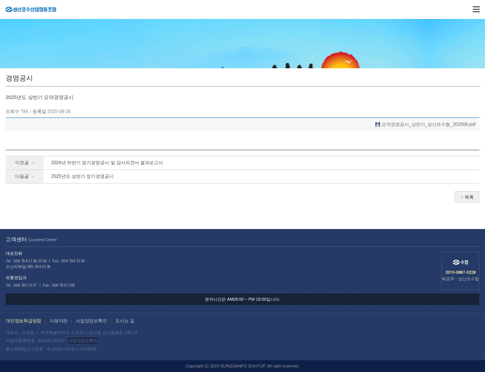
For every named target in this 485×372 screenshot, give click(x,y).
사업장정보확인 (91, 321)
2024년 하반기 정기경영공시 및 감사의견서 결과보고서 (107, 162)
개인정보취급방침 (23, 321)
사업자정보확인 (82, 340)
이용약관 (58, 321)
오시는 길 (124, 321)
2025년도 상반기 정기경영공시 (82, 176)
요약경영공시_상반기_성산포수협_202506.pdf (429, 124)
